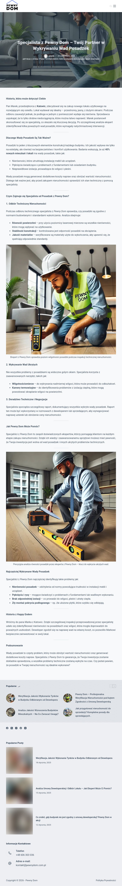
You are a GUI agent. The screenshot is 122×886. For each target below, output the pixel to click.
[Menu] (114, 6)
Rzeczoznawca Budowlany (72, 59)
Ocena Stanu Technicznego (45, 59)
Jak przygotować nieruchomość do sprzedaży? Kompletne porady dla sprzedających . (93, 712)
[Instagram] (16, 728)
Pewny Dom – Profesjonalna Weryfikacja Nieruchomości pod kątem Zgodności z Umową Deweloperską (94, 698)
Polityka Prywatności (106, 880)
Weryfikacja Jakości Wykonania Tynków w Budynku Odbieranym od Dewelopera (38, 698)
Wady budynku (92, 59)
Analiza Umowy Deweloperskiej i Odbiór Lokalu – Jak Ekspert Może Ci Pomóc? (74, 788)
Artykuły (27, 59)
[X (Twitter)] (12, 728)
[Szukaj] (111, 6)
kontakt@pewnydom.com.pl (31, 865)
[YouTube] (25, 728)
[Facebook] (7, 728)
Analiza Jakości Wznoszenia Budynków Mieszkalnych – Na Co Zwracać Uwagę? (38, 712)
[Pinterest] (21, 728)
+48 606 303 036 (25, 854)
